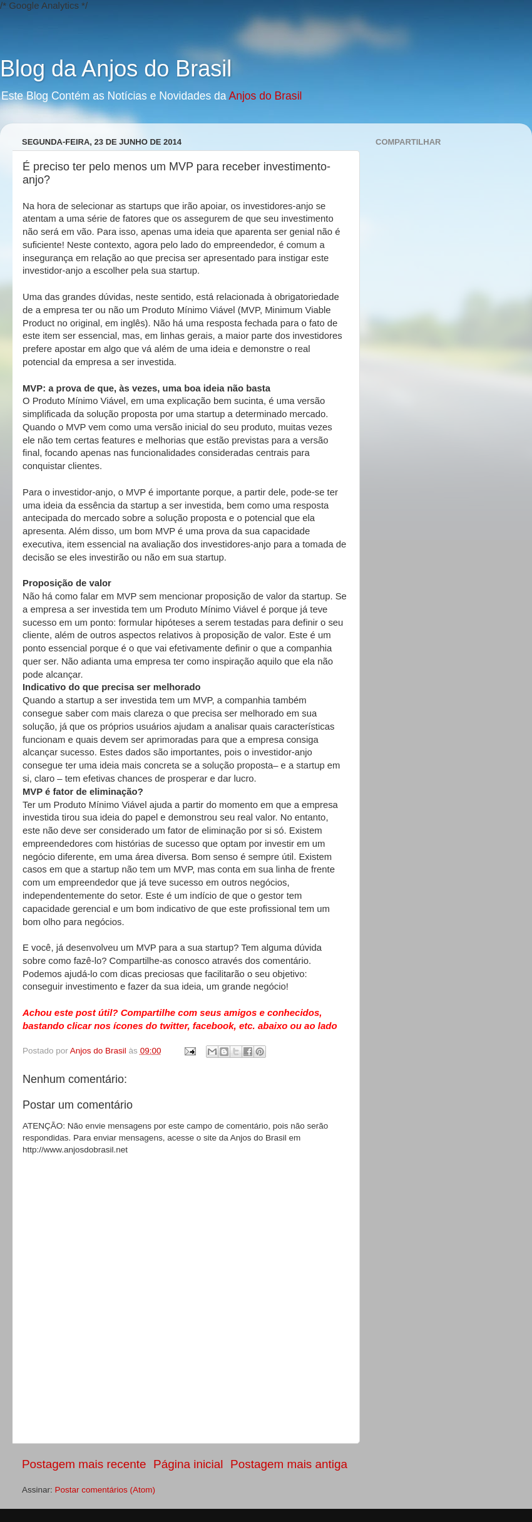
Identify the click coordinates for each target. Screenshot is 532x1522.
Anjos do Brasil (265, 96)
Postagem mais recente (84, 1464)
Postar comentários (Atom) (105, 1489)
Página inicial (188, 1464)
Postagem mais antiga (288, 1464)
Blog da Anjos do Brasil (116, 68)
